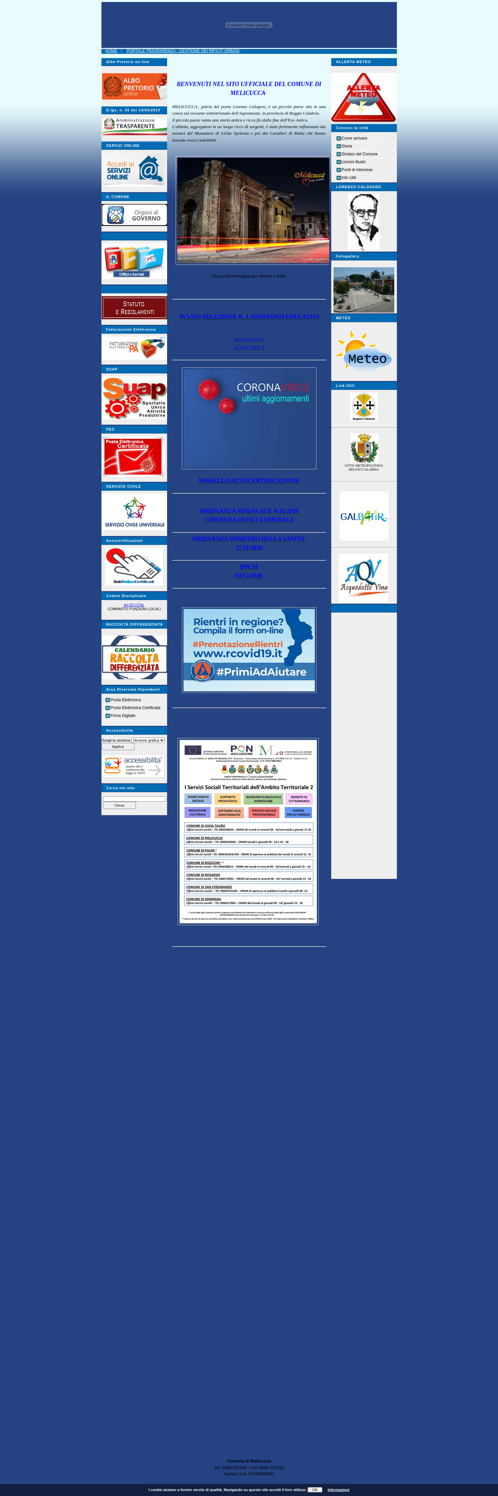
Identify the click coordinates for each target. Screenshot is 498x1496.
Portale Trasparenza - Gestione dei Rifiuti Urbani (183, 51)
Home (111, 51)
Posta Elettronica (126, 700)
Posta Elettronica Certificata (136, 707)
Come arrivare (354, 138)
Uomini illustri (354, 162)
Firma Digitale (123, 715)
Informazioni (339, 1490)
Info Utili (349, 177)
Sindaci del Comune (360, 154)
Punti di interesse (357, 169)
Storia (347, 146)
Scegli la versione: (117, 740)
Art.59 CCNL (134, 605)
